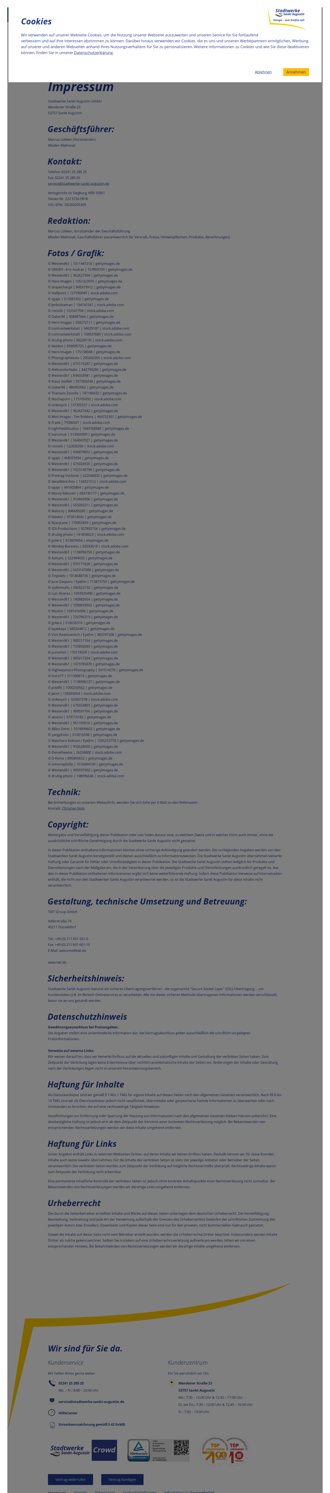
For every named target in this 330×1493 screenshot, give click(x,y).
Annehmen (296, 71)
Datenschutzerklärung (93, 52)
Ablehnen (263, 71)
